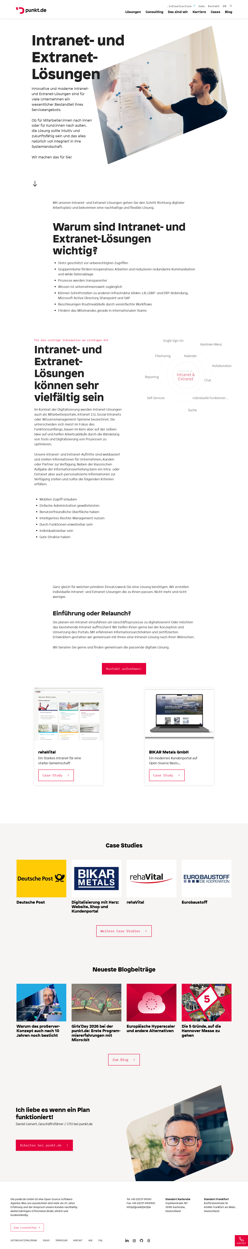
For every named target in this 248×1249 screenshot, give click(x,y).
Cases (215, 12)
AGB (90, 1240)
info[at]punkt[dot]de (139, 1207)
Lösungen (133, 12)
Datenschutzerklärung (24, 1240)
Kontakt (77, 1240)
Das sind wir (178, 12)
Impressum (61, 1240)
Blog (228, 12)
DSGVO (46, 1240)
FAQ (100, 1240)
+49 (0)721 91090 (141, 1199)
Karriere (199, 12)
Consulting (154, 12)
